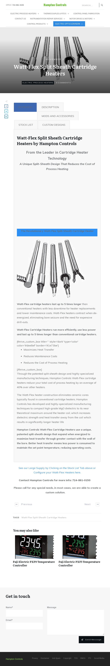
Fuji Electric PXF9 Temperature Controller (34, 552)
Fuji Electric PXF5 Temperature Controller (80, 552)
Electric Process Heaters (38, 83)
